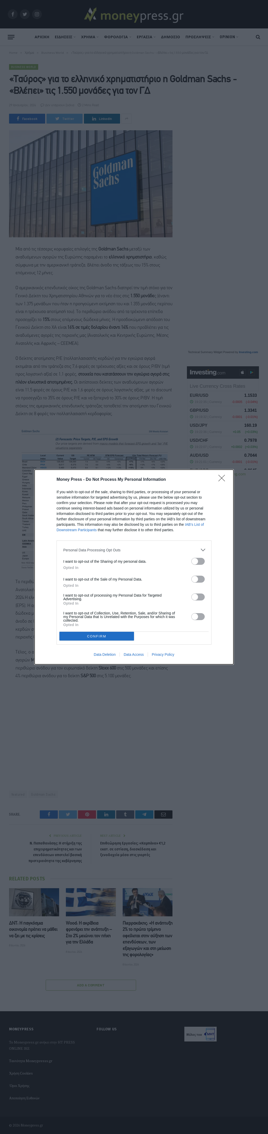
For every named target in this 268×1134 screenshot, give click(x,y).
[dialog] (134, 567)
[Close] (223, 480)
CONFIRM (96, 636)
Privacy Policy (163, 654)
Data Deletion (105, 654)
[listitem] (134, 550)
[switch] (198, 561)
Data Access (134, 654)
